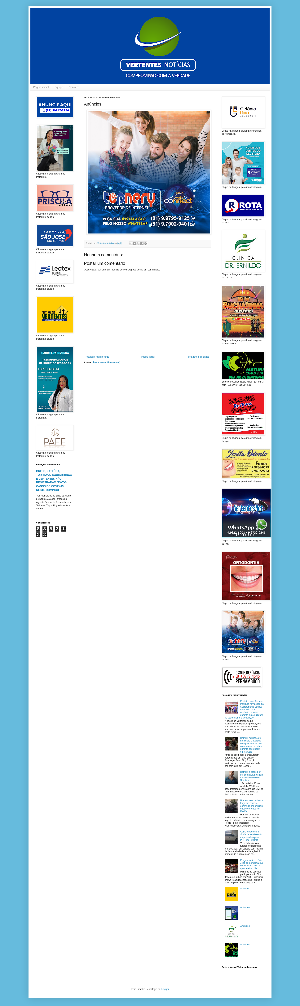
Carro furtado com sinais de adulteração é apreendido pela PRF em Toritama (251, 835)
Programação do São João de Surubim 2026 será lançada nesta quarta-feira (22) (251, 864)
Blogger (165, 989)
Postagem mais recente (97, 357)
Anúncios (245, 888)
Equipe (59, 87)
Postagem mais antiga (198, 357)
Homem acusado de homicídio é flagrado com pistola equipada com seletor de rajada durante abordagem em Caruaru (251, 745)
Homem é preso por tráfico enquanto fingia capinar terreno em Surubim (251, 776)
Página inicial (41, 87)
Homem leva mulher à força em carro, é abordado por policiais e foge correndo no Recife (251, 806)
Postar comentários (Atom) (106, 362)
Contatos (74, 87)
